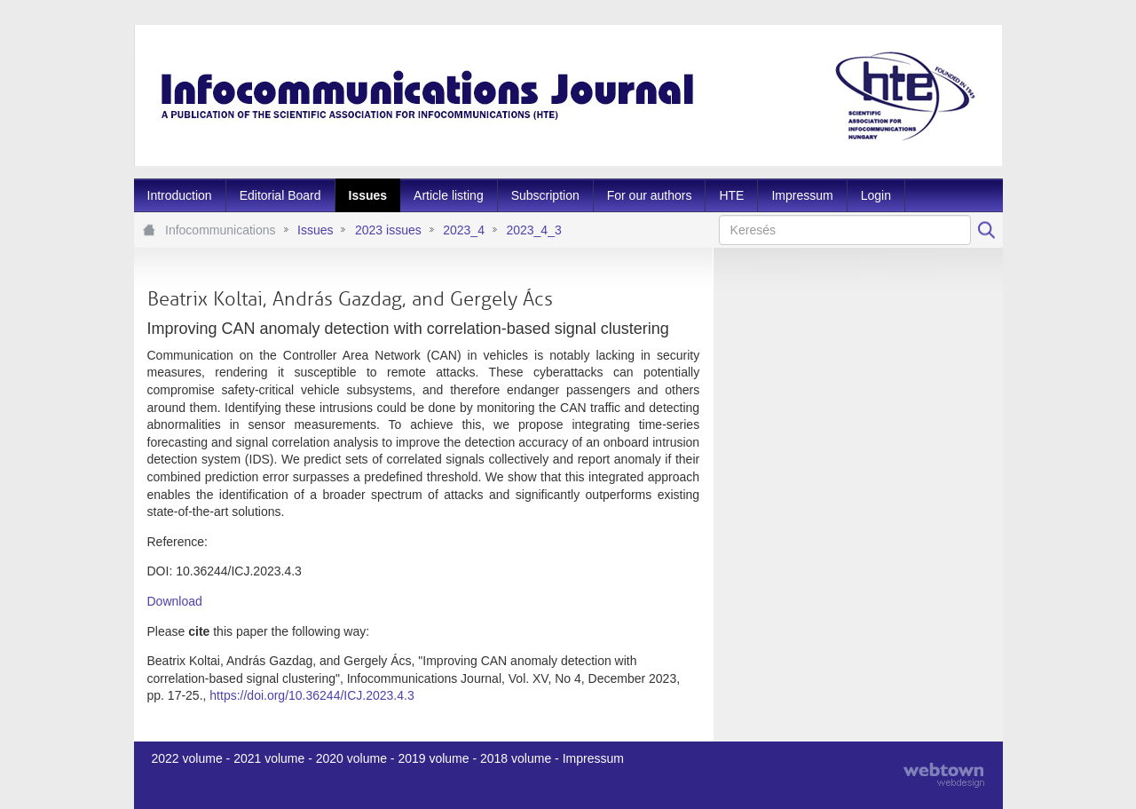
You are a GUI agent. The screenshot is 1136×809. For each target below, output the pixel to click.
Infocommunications (220, 230)
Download (174, 601)
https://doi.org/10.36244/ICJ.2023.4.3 (311, 695)
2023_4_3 (533, 230)
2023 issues (388, 230)
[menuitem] (179, 195)
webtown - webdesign (943, 775)
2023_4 (464, 230)
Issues (315, 230)
